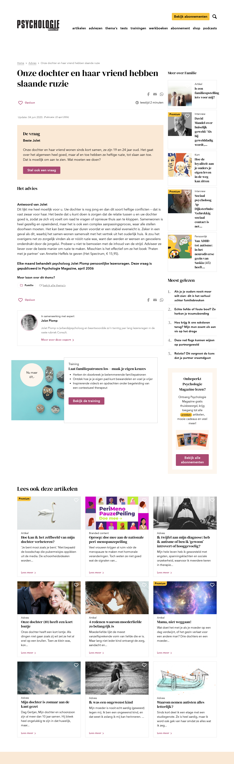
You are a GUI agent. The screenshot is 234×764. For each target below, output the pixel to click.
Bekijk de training (86, 401)
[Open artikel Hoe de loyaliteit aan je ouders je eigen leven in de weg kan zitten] (191, 168)
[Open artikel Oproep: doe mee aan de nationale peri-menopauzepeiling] (117, 537)
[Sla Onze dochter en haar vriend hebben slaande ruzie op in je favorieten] (26, 103)
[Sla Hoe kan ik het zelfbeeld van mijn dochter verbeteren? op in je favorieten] (76, 500)
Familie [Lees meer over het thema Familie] (29, 285)
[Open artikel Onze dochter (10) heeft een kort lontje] (49, 619)
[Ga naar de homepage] (38, 25)
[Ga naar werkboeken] (158, 28)
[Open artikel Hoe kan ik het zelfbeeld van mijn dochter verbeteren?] (49, 537)
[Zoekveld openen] (214, 16)
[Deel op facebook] (148, 94)
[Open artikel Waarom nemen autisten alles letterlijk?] (185, 699)
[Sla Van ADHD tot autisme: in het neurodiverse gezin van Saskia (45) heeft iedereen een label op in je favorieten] (187, 238)
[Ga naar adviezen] (95, 28)
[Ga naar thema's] (111, 28)
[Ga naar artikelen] (79, 28)
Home (20, 63)
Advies (32, 63)
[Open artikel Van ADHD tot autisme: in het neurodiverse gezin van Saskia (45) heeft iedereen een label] (191, 252)
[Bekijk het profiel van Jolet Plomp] (90, 328)
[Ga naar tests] (124, 28)
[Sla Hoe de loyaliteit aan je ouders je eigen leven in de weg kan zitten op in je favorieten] (187, 156)
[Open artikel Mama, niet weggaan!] (185, 619)
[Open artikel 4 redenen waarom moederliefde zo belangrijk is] (117, 619)
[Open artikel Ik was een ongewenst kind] (117, 699)
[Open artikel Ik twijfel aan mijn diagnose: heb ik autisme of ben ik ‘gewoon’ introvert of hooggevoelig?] (185, 537)
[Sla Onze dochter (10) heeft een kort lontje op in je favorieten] (76, 584)
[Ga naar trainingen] (138, 28)
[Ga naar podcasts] (210, 28)
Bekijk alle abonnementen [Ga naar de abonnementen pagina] (192, 460)
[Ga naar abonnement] (180, 28)
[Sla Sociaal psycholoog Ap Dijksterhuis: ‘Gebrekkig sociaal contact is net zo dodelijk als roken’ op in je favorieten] (187, 193)
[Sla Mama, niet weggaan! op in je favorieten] (212, 584)
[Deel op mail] (155, 94)
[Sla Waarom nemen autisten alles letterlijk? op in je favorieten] (212, 665)
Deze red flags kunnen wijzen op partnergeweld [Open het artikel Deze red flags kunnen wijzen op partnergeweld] (194, 342)
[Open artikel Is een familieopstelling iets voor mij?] (191, 94)
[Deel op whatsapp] (161, 94)
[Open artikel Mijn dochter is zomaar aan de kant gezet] (49, 699)
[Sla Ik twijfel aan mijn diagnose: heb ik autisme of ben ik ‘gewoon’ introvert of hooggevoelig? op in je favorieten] (212, 500)
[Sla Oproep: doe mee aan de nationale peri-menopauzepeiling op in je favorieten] (144, 500)
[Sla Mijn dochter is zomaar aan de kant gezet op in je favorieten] (76, 665)
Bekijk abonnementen (190, 17)
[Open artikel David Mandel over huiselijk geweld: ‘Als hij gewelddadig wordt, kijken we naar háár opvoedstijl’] (191, 129)
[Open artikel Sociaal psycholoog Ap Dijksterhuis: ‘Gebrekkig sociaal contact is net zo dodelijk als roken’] (191, 209)
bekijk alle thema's (54, 285)
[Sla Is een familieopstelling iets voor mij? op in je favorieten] (187, 85)
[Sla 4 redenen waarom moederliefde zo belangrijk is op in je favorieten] (144, 584)
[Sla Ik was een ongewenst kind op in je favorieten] (144, 665)
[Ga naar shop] (196, 28)
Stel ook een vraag (41, 170)
